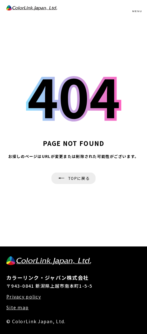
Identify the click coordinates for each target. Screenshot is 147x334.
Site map (17, 308)
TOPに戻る (79, 178)
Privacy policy (23, 297)
